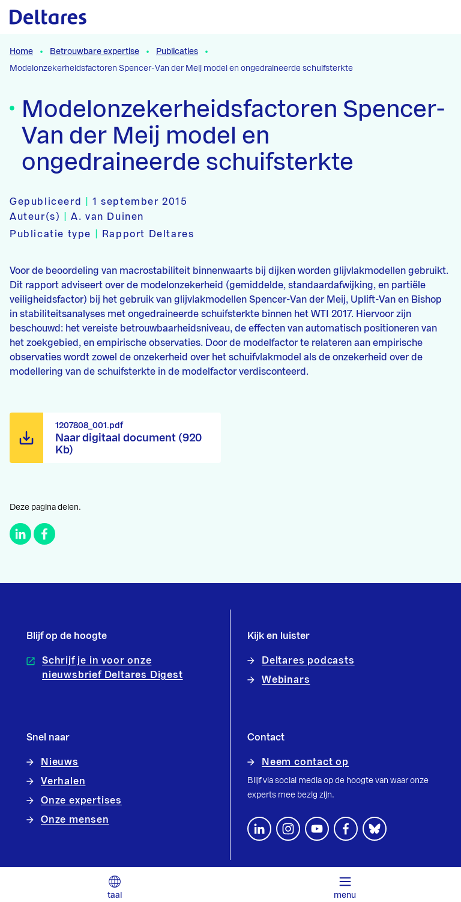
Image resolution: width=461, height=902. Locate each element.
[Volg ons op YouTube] (317, 829)
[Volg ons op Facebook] (346, 829)
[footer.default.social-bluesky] (375, 829)
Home (21, 51)
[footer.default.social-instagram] (288, 829)
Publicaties (177, 51)
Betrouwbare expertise (94, 51)
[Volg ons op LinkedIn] (259, 829)
